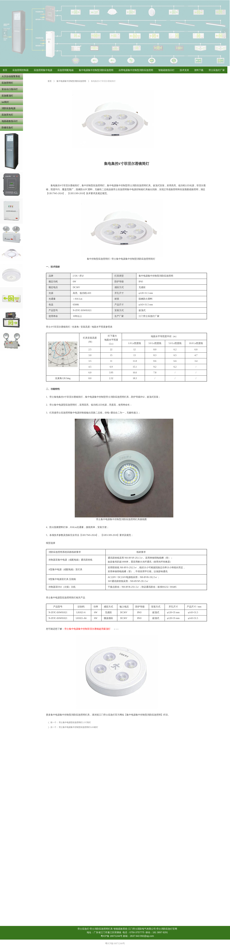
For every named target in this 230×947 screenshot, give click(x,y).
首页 (50, 81)
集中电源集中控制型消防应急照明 (71, 81)
